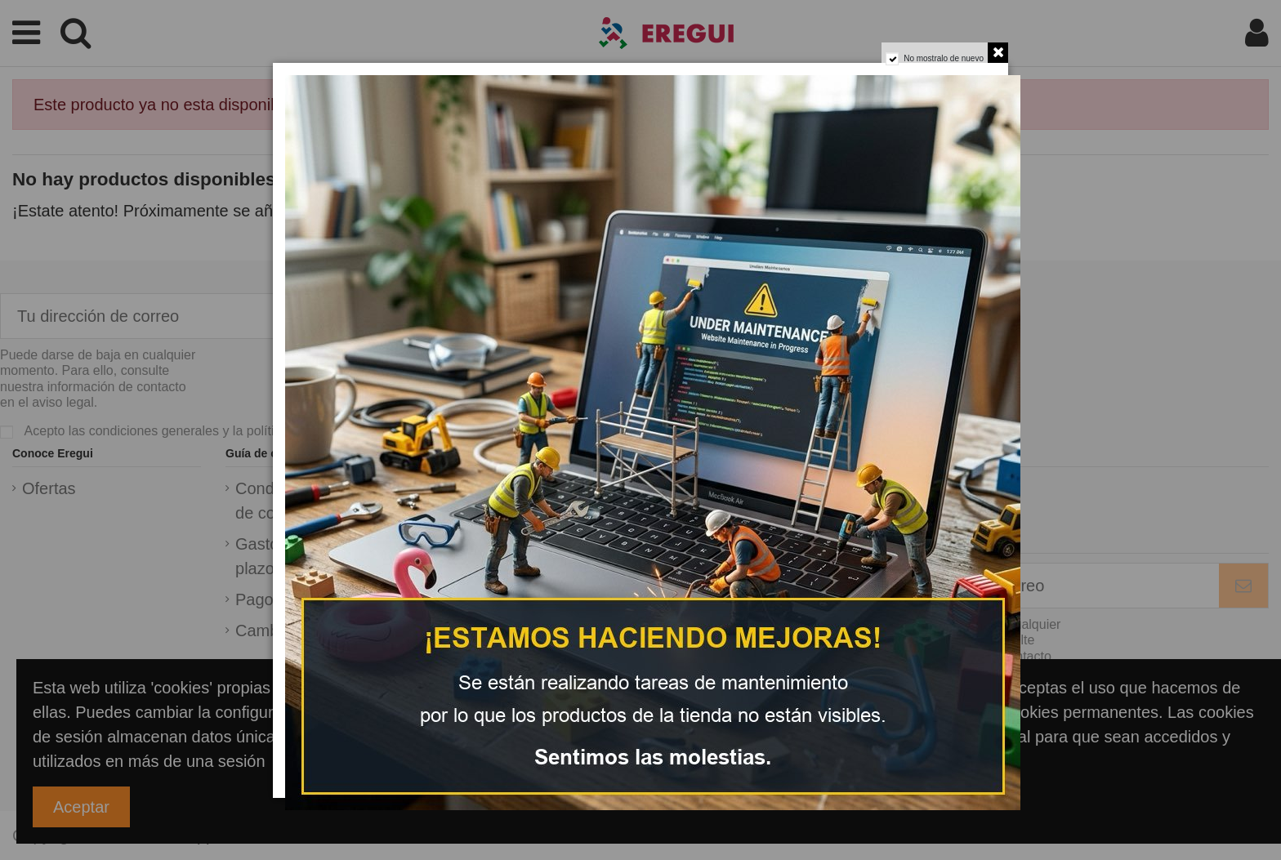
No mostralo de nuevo (944, 58)
